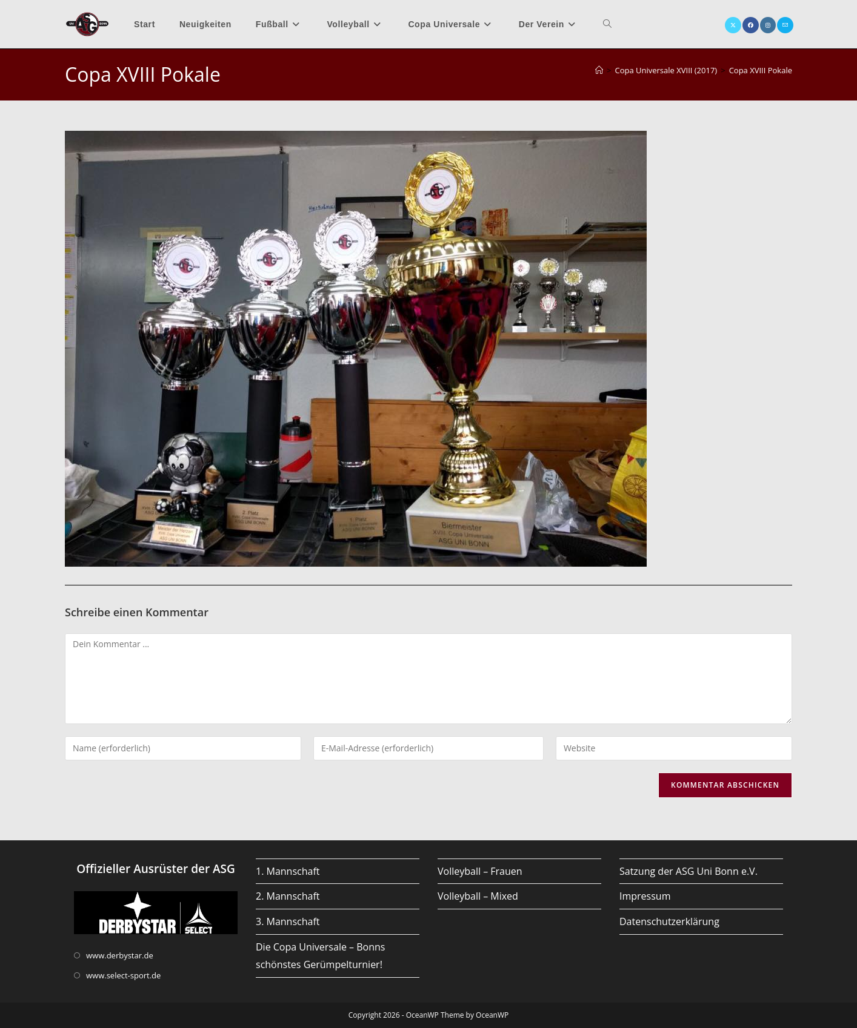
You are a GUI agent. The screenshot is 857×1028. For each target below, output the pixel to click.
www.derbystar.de (119, 955)
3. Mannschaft (288, 921)
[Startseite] (599, 70)
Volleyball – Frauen (480, 871)
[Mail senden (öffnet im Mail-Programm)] (785, 25)
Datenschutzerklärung (669, 921)
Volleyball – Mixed (478, 896)
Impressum (644, 896)
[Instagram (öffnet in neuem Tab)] (768, 25)
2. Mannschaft (288, 896)
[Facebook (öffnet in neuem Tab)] (750, 25)
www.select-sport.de (123, 975)
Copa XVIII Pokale (760, 70)
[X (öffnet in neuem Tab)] (733, 25)
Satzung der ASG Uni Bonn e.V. (688, 871)
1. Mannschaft (288, 871)
